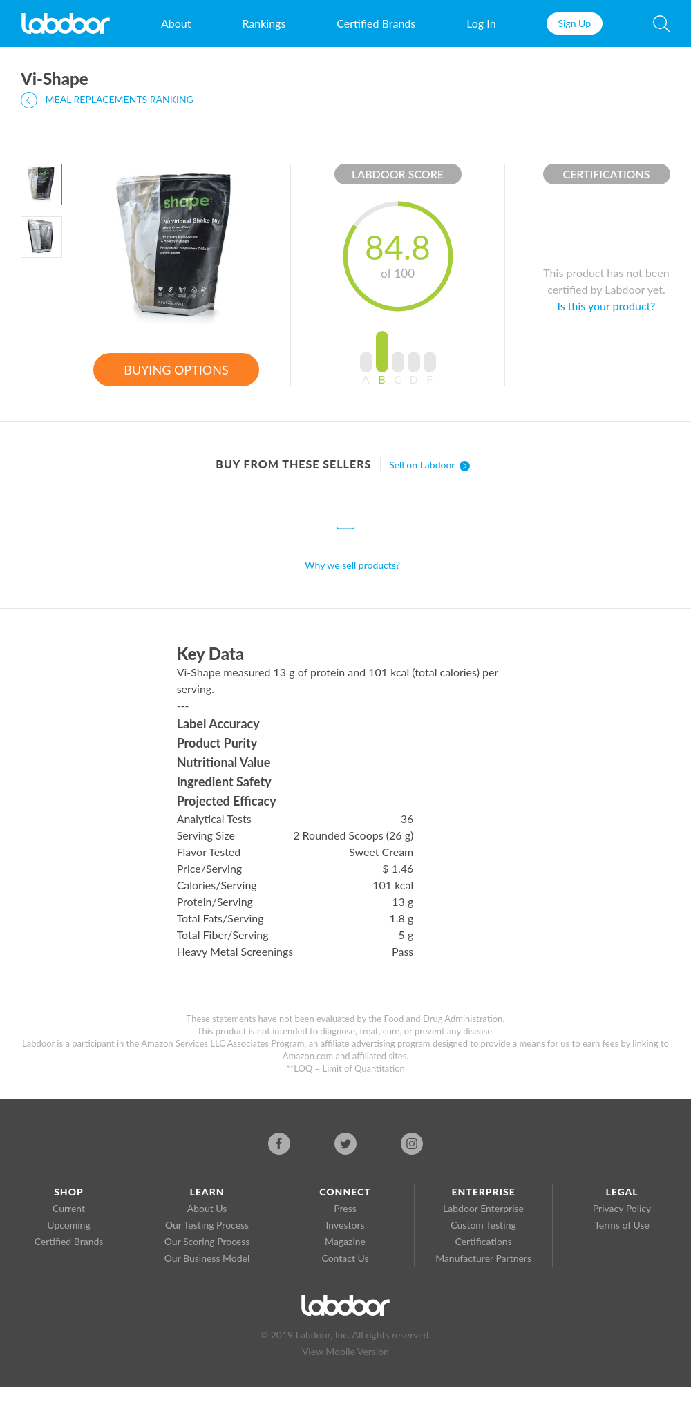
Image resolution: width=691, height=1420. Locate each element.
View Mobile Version (345, 1351)
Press (345, 1208)
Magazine (345, 1241)
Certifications (483, 1241)
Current (69, 1208)
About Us (207, 1208)
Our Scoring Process (207, 1241)
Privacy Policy (622, 1208)
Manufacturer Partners (483, 1258)
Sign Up (574, 23)
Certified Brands (376, 23)
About (176, 23)
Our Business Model (207, 1258)
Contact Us (344, 1258)
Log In (480, 23)
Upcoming (68, 1225)
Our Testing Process (207, 1225)
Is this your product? (607, 305)
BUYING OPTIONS (176, 369)
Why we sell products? (352, 565)
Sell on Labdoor (429, 465)
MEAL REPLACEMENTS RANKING (107, 100)
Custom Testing (483, 1225)
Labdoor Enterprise (483, 1208)
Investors (345, 1225)
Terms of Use (622, 1225)
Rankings (263, 23)
